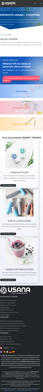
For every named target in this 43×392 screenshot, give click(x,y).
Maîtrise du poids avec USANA (9, 330)
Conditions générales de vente (23, 390)
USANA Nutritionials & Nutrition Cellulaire (13, 326)
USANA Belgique (5, 315)
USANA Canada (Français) (8, 300)
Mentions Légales (9, 390)
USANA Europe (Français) (8, 305)
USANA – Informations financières (10, 344)
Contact (34, 390)
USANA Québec (5, 307)
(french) (12, 348)
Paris (11, 310)
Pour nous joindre (5, 337)
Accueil (2, 34)
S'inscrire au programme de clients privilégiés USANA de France (21, 79)
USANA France (4, 310)
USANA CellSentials (19, 323)
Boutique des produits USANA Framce (11, 321)
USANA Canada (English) (7, 303)
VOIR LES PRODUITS (8, 185)
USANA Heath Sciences (7, 341)
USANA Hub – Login (6, 339)
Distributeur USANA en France (9, 312)
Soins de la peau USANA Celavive (10, 328)
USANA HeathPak (5, 323)
